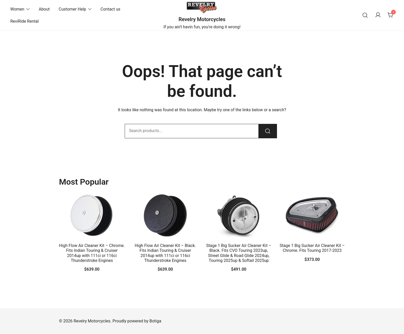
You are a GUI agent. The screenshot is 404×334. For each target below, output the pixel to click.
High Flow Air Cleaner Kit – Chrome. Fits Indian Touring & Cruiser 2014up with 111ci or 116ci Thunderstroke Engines (92, 253)
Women (17, 9)
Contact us (110, 9)
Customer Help (72, 9)
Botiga (155, 321)
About (44, 9)
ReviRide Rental (24, 21)
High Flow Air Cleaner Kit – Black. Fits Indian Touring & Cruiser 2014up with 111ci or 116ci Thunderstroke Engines (165, 253)
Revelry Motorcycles (202, 19)
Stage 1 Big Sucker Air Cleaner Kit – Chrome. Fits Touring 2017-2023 (312, 248)
